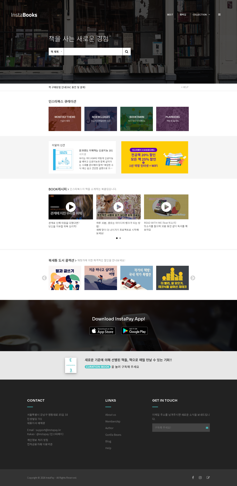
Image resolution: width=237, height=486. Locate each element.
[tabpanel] (71, 211)
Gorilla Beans (113, 435)
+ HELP (184, 87)
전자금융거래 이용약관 (40, 444)
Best (170, 14)
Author (109, 428)
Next (192, 278)
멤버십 (183, 14)
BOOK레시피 (59, 189)
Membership (112, 421)
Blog (108, 441)
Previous (44, 278)
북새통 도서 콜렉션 (62, 260)
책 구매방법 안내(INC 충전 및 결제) (67, 87)
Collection (200, 14)
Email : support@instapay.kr (44, 430)
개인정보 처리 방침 (37, 440)
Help (108, 448)
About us (110, 415)
